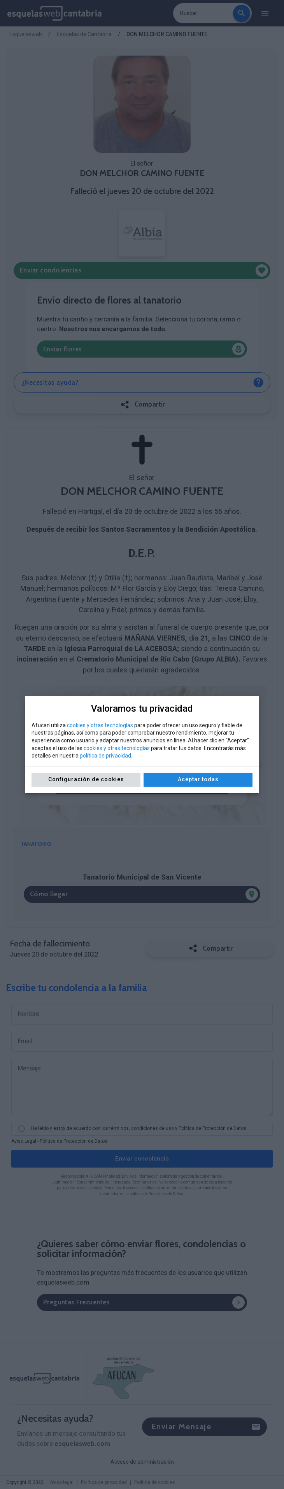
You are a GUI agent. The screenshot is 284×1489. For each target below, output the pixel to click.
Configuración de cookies (86, 779)
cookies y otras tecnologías (100, 725)
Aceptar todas (198, 779)
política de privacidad (105, 755)
